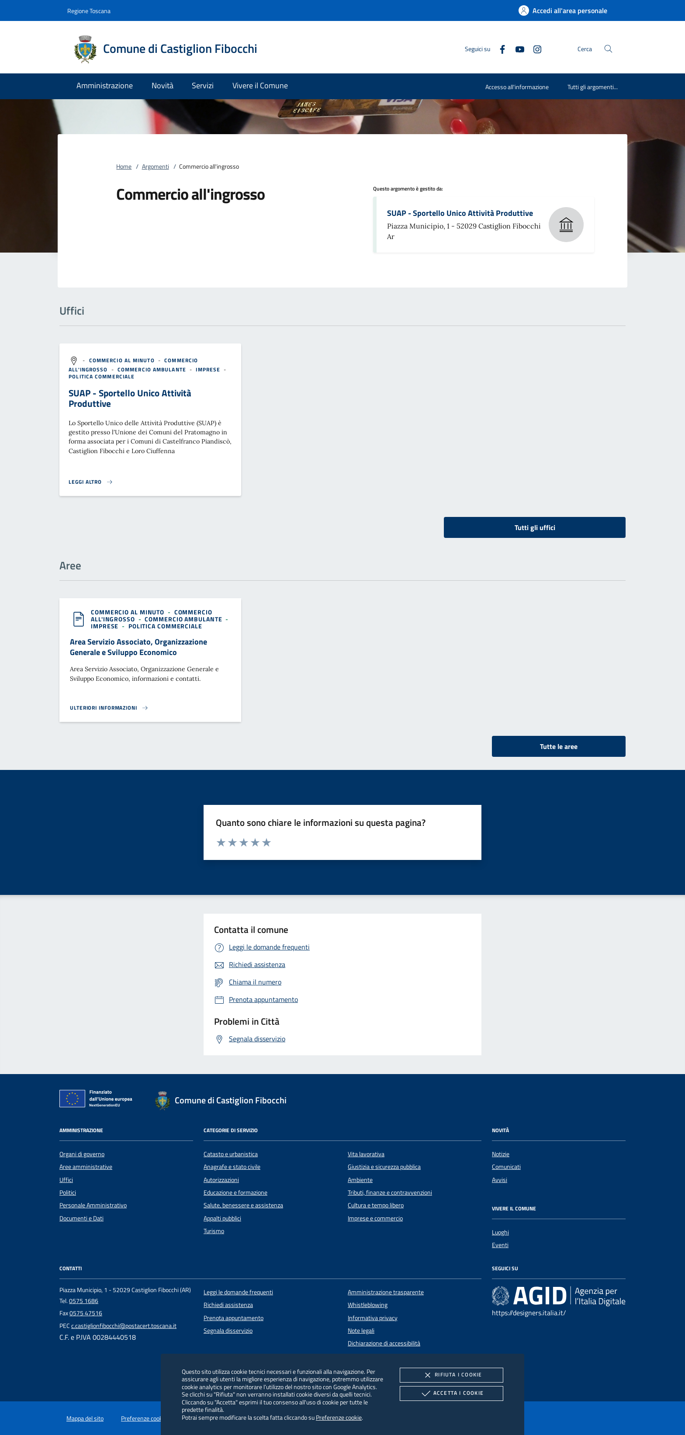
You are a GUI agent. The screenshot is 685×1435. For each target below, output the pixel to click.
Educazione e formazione (235, 1192)
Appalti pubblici (222, 1218)
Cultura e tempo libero (376, 1205)
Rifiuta (451, 1375)
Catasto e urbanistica (231, 1154)
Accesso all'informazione (517, 86)
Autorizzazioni (221, 1180)
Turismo (214, 1231)
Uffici (66, 1180)
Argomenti (155, 166)
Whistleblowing (367, 1305)
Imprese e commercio (375, 1218)
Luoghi (500, 1232)
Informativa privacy (373, 1318)
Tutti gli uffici (535, 527)
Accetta (451, 1393)
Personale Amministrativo (93, 1205)
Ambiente (360, 1180)
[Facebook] (499, 48)
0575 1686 (83, 1301)
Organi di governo (81, 1154)
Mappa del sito (85, 1418)
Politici (67, 1192)
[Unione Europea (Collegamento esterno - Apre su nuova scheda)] (98, 1100)
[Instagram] (534, 48)
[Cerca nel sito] (608, 48)
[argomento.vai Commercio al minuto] (122, 360)
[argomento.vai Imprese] (209, 369)
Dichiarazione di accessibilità (384, 1343)
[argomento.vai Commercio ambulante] (153, 369)
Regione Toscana (89, 10)
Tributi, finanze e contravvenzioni (390, 1192)
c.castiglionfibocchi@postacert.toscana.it (123, 1326)
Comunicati (506, 1167)
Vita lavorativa (366, 1154)
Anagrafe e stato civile (232, 1167)
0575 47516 (85, 1313)
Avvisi (499, 1180)
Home (123, 166)
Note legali (361, 1330)
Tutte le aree (559, 746)
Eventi (500, 1245)
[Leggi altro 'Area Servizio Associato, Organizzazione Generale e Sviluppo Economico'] (109, 707)
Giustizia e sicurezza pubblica (384, 1167)
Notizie (500, 1154)
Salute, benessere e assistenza (243, 1205)
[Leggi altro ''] (91, 481)
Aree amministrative (85, 1167)
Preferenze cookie (339, 1417)
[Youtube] (516, 48)
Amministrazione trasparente (386, 1292)
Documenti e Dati (81, 1218)
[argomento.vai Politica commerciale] (102, 376)
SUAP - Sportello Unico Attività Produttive (460, 213)
